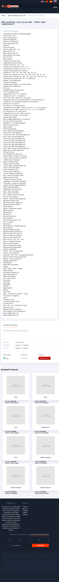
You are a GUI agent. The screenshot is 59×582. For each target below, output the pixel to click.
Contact (25, 514)
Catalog (25, 510)
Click (5, 359)
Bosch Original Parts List (17, 15)
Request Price (44, 358)
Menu (55, 7)
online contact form (40, 534)
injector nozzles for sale (41, 560)
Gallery (25, 512)
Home (3, 15)
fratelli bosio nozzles (22, 569)
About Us (25, 509)
